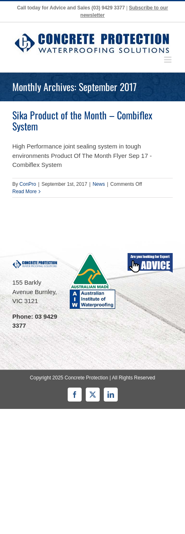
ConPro (27, 184)
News (99, 184)
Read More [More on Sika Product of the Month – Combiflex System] (24, 191)
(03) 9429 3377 (108, 8)
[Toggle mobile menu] (168, 59)
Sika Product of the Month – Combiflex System (82, 120)
